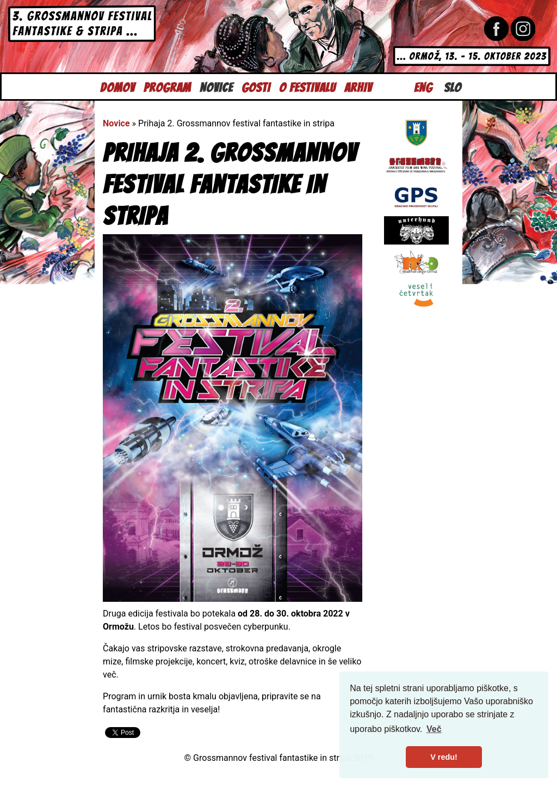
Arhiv (358, 86)
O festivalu (307, 86)
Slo (452, 86)
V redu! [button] (443, 757)
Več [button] (434, 729)
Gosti (256, 86)
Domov (117, 86)
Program (167, 86)
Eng (423, 86)
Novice (216, 86)
